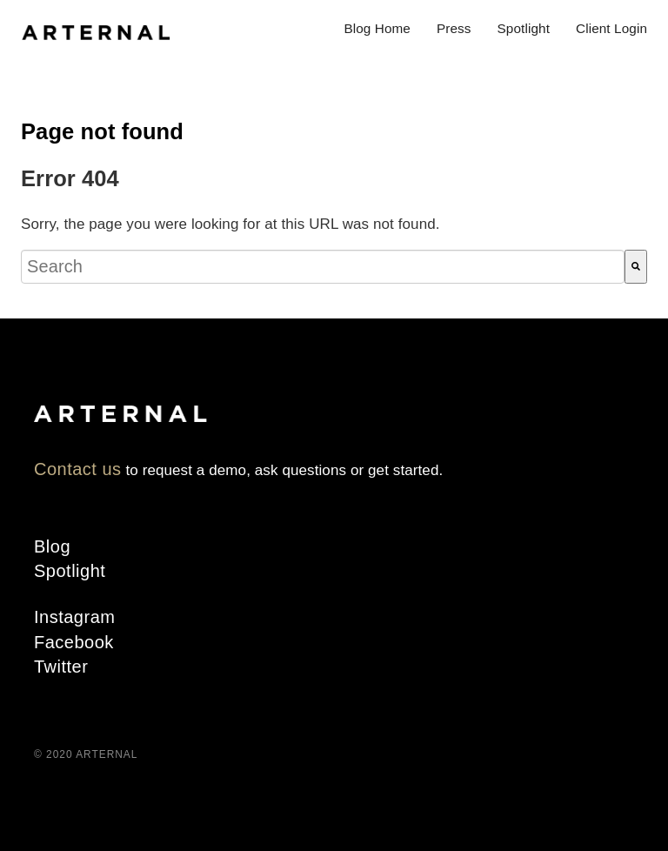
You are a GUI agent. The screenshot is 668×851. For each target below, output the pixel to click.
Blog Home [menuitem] (377, 28)
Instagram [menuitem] (74, 617)
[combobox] (323, 267)
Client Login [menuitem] (611, 28)
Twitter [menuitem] (61, 666)
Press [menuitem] (454, 28)
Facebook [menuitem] (74, 642)
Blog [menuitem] (52, 546)
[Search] (636, 267)
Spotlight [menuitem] (524, 28)
